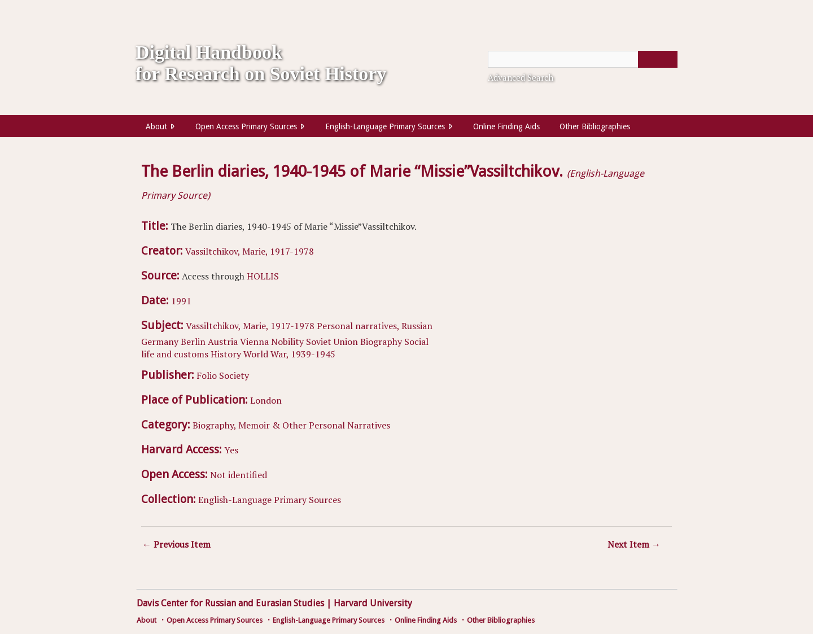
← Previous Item (176, 544)
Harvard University (373, 603)
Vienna (254, 341)
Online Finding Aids (506, 126)
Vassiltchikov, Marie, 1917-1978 (249, 251)
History (226, 354)
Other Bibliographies (595, 126)
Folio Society (222, 375)
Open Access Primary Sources (246, 126)
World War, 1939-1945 (289, 354)
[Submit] (658, 59)
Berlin (193, 341)
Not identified (238, 475)
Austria (223, 341)
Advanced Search (520, 77)
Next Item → (634, 544)
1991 (181, 301)
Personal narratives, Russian (374, 326)
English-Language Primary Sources (385, 126)
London (266, 400)
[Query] (583, 59)
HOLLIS (263, 276)
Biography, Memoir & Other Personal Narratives (291, 425)
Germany (159, 341)
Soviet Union (332, 341)
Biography (381, 341)
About (156, 126)
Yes (231, 450)
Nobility (287, 341)
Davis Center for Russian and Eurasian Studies (230, 603)
